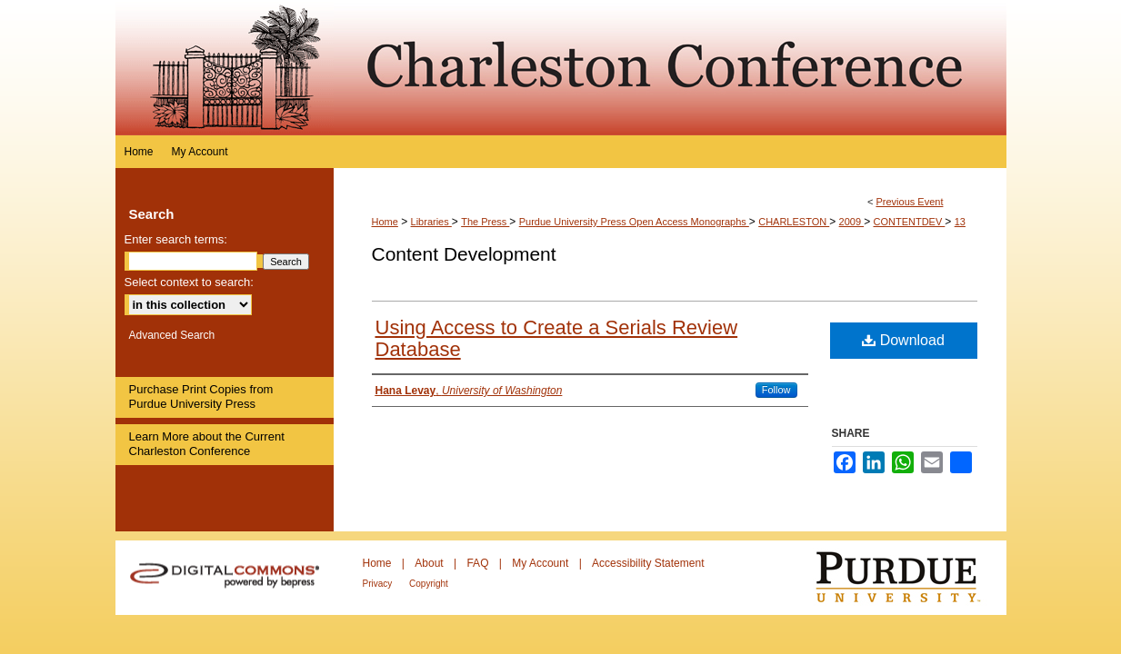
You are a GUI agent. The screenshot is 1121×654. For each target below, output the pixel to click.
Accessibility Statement (648, 563)
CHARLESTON (793, 221)
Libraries (431, 221)
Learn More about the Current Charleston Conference (207, 444)
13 (960, 221)
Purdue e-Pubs (670, 67)
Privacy (379, 584)
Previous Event (909, 201)
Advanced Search (172, 335)
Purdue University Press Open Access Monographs (634, 221)
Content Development (464, 253)
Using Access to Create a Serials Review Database (556, 338)
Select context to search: (189, 282)
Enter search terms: (176, 239)
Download (903, 340)
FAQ (478, 563)
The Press (485, 221)
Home (385, 221)
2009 (852, 221)
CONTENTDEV (909, 221)
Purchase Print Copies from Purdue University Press (201, 396)
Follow (776, 389)
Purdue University (909, 577)
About (430, 563)
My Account (541, 563)
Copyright (428, 584)
